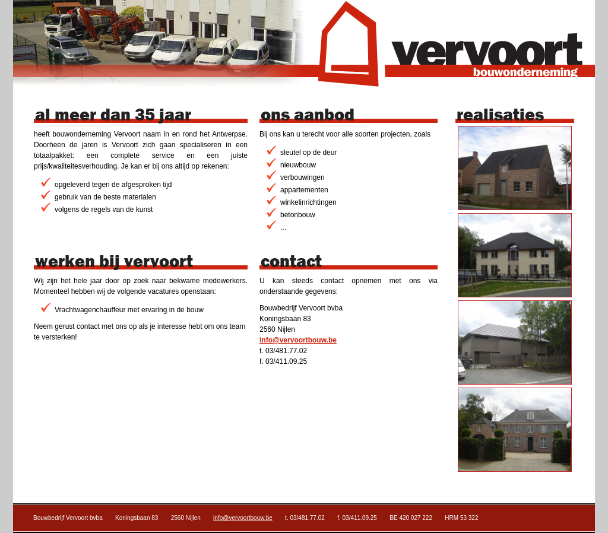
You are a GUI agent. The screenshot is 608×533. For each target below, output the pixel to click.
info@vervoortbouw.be (298, 340)
